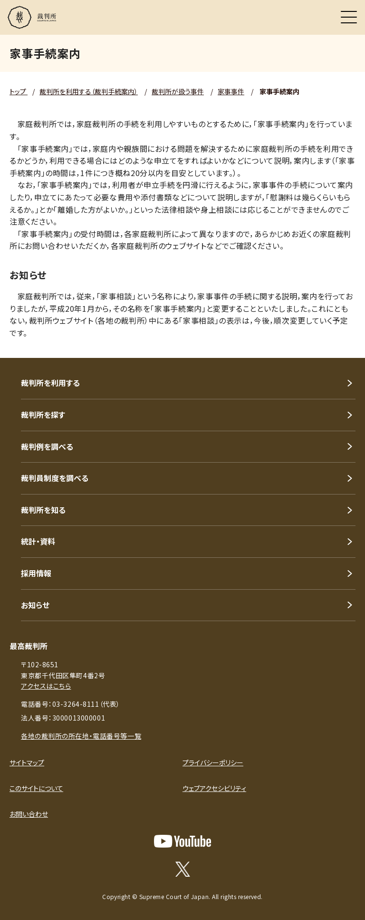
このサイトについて (36, 788)
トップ (19, 91)
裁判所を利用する (50, 382)
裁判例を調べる (47, 446)
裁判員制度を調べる (54, 478)
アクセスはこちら (46, 686)
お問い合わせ (29, 814)
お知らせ (35, 605)
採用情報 (36, 573)
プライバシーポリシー (212, 762)
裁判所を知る (43, 509)
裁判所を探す (43, 414)
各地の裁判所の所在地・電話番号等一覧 (81, 736)
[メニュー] (348, 17)
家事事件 (231, 91)
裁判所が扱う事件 (178, 91)
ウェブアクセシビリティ (214, 788)
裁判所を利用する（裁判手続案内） (88, 91)
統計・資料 (38, 541)
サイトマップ (27, 762)
